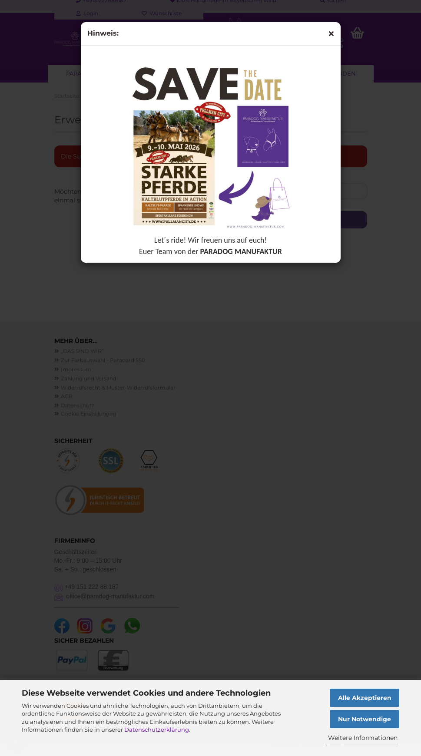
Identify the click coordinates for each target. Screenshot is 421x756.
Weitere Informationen (363, 738)
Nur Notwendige (364, 719)
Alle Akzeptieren (364, 698)
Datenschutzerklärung (156, 729)
